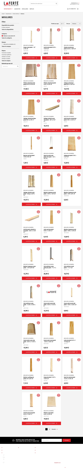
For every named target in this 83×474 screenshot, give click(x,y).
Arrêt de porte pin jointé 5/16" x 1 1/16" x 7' (29, 413)
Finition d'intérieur (17, 13)
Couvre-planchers (23, 458)
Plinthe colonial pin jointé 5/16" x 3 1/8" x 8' (50, 83)
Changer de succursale (59, 467)
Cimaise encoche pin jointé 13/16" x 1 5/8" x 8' (70, 48)
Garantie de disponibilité (6, 462)
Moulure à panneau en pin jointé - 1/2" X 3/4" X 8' (29, 267)
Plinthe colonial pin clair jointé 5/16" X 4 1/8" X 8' (29, 83)
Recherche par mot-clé (7, 63)
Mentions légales (7, 453)
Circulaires (25, 9)
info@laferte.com (57, 462)
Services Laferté (40, 447)
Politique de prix (7, 459)
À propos (5, 447)
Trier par (68, 23)
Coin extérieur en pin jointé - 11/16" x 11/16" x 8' (29, 305)
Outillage (21, 465)
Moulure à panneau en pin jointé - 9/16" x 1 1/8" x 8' (50, 193)
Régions (4, 50)
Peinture (21, 463)
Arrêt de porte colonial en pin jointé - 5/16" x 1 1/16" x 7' (29, 231)
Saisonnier (22, 449)
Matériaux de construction (25, 469)
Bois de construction (24, 467)
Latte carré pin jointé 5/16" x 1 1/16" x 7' (49, 230)
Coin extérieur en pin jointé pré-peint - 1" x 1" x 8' (50, 268)
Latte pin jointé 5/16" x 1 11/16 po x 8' (70, 341)
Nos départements (24, 447)
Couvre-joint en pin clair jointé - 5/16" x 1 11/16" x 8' (50, 305)
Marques (4, 42)
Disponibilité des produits (8, 25)
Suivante (54, 429)
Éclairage (21, 456)
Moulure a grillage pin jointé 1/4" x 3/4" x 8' (28, 378)
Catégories (4, 33)
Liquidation (17, 9)
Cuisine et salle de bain (24, 454)
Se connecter (71, 9)
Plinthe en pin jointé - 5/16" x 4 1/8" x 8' (49, 413)
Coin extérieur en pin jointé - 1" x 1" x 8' (69, 267)
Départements (9, 13)
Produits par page (55, 23)
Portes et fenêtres (23, 471)
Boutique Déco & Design (25, 452)
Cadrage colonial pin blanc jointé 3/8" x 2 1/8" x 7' (29, 119)
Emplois (32, 9)
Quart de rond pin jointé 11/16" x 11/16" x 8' (69, 378)
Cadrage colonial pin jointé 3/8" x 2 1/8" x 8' (69, 83)
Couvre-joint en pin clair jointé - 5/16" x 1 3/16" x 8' (70, 304)
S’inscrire (67, 440)
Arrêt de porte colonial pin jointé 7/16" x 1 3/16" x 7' (70, 119)
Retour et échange (8, 455)
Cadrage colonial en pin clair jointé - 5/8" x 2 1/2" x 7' (50, 120)
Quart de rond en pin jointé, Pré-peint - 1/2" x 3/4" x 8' (49, 157)
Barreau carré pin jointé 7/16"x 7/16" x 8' (28, 156)
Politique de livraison (8, 457)
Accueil (4, 13)
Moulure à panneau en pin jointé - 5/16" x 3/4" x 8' (70, 193)
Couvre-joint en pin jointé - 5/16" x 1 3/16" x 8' (50, 341)
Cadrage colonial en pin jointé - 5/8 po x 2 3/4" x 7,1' (29, 194)
